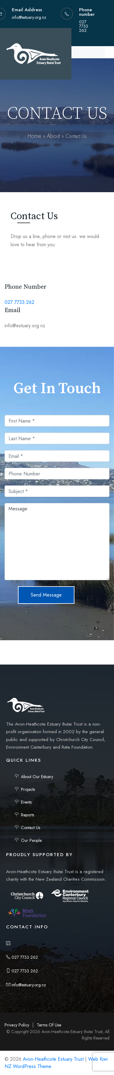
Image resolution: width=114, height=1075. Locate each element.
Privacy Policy (17, 1025)
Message (57, 541)
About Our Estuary (37, 777)
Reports (27, 815)
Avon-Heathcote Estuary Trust (53, 1059)
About (53, 136)
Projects (28, 789)
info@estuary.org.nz (26, 985)
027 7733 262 (19, 302)
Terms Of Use (49, 1025)
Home (34, 136)
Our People (31, 840)
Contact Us (30, 828)
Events (26, 802)
